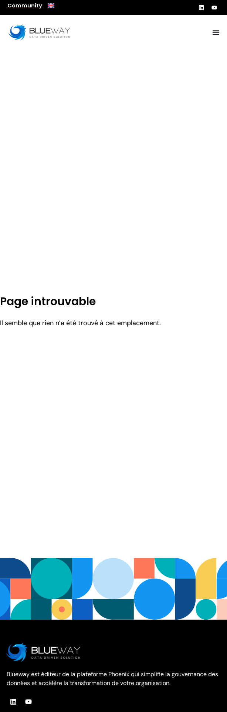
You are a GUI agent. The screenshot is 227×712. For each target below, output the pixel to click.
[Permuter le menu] (216, 32)
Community (24, 5)
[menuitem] (51, 5)
